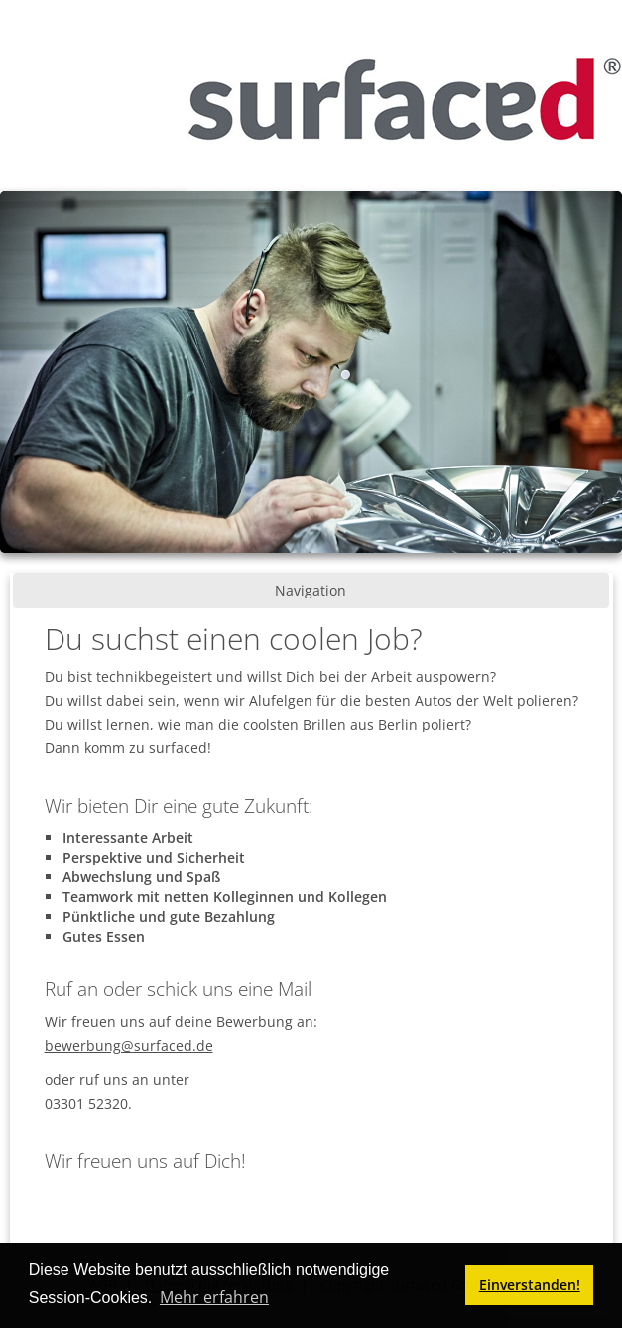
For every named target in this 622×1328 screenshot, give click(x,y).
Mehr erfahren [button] (214, 1297)
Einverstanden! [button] (529, 1284)
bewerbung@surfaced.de (129, 1045)
